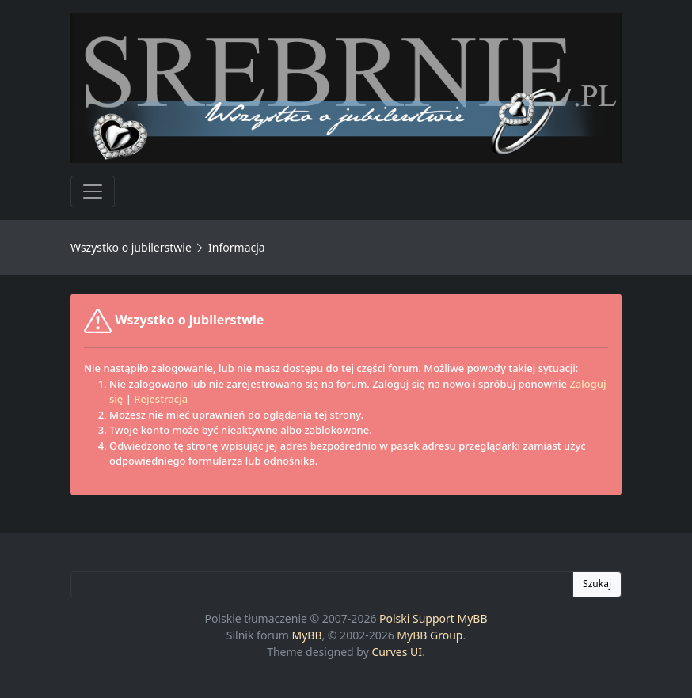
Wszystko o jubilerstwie (131, 247)
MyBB (307, 635)
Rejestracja (161, 399)
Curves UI (396, 651)
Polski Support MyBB (433, 618)
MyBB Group (429, 635)
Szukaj (597, 583)
